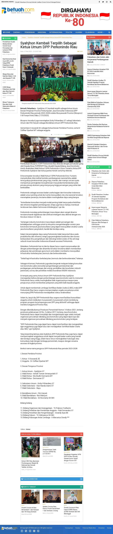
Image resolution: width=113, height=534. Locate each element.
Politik (69, 32)
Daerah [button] (17, 32)
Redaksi (77, 528)
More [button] (101, 32)
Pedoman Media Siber (89, 528)
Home (6, 32)
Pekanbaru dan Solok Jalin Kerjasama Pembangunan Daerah (98, 59)
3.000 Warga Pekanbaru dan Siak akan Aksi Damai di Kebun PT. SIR (9, 90)
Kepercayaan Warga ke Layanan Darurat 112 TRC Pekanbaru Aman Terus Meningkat (98, 93)
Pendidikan (30, 32)
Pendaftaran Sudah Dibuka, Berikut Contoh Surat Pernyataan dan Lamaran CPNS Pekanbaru (9, 47)
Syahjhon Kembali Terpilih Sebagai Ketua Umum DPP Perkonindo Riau (50, 37)
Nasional (42, 32)
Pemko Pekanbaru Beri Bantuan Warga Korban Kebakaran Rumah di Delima (98, 126)
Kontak (109, 528)
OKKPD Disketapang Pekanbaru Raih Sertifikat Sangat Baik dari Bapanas (98, 136)
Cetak (80, 51)
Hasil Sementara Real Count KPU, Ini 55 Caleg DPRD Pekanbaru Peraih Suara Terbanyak (9, 63)
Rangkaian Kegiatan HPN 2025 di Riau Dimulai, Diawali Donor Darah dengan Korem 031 (72, 457)
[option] (44, 2)
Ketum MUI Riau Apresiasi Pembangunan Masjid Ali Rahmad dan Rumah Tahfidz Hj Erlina (30, 464)
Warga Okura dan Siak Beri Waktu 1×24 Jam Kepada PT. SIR (9, 76)
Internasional (56, 32)
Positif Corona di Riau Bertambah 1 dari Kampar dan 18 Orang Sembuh (30, 510)
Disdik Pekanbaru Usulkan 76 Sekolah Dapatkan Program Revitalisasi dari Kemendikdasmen (98, 82)
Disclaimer (101, 528)
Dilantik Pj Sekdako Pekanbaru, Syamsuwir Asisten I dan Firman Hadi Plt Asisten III (97, 146)
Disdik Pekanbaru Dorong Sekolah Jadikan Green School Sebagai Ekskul (37, 2)
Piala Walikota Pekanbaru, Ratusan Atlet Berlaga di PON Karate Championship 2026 (98, 104)
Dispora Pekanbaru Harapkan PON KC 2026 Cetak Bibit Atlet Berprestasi (98, 71)
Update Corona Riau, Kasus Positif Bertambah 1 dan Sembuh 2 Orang (51, 508)
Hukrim (78, 32)
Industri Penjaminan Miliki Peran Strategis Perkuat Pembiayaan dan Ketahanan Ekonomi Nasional (98, 115)
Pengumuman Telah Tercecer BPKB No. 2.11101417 (49, 452)
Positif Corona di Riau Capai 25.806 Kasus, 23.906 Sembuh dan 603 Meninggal (72, 510)
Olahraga (89, 32)
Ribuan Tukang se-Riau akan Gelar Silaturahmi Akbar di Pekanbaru (9, 105)
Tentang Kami (69, 528)
